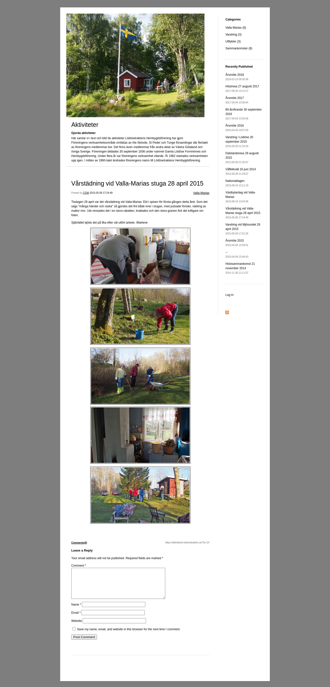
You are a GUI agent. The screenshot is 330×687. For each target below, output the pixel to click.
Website (76, 627)
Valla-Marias (201, 193)
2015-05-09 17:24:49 (101, 192)
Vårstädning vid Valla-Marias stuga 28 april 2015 (137, 183)
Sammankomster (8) (238, 48)
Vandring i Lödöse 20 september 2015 (239, 141)
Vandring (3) (233, 34)
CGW (86, 192)
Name (76, 610)
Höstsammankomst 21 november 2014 (240, 268)
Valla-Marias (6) (235, 27)
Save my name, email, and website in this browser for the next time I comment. (128, 635)
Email (76, 618)
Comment (78, 565)
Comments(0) (79, 542)
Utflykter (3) (233, 41)
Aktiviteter (84, 124)
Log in (229, 295)
